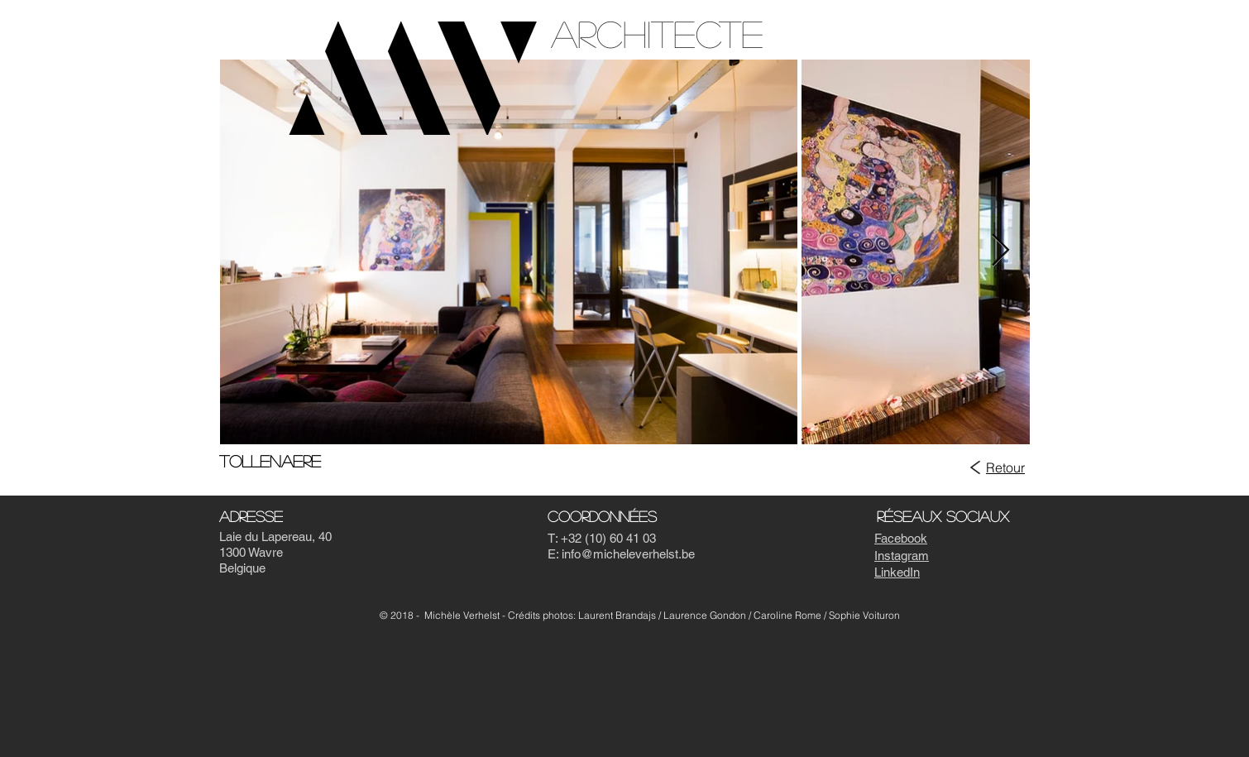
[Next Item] (1000, 251)
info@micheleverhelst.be (628, 554)
